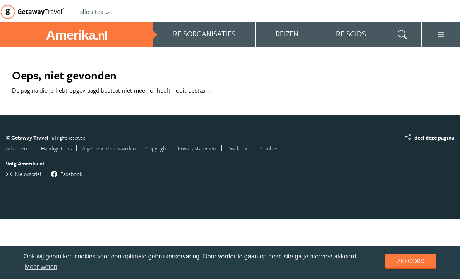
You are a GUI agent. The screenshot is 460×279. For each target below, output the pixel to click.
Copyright (156, 148)
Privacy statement (198, 148)
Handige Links (56, 148)
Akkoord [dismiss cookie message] (411, 260)
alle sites (95, 11)
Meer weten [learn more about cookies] (41, 267)
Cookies (269, 148)
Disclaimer (239, 148)
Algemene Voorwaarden (109, 148)
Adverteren (18, 148)
